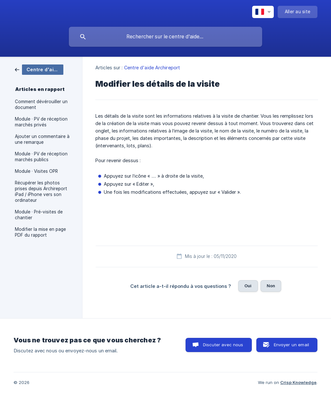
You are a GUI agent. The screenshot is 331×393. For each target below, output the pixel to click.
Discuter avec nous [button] (223, 344)
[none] (263, 12)
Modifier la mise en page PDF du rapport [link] (40, 232)
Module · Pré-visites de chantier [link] (39, 214)
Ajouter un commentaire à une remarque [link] (42, 139)
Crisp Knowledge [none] (298, 382)
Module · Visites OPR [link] (36, 171)
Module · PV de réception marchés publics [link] (41, 156)
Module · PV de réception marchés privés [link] (41, 121)
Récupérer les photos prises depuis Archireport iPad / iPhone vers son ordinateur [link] (41, 191)
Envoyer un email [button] (291, 344)
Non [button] (271, 285)
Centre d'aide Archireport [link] (152, 67)
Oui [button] (247, 285)
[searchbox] (165, 37)
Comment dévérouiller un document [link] (41, 104)
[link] (39, 69)
